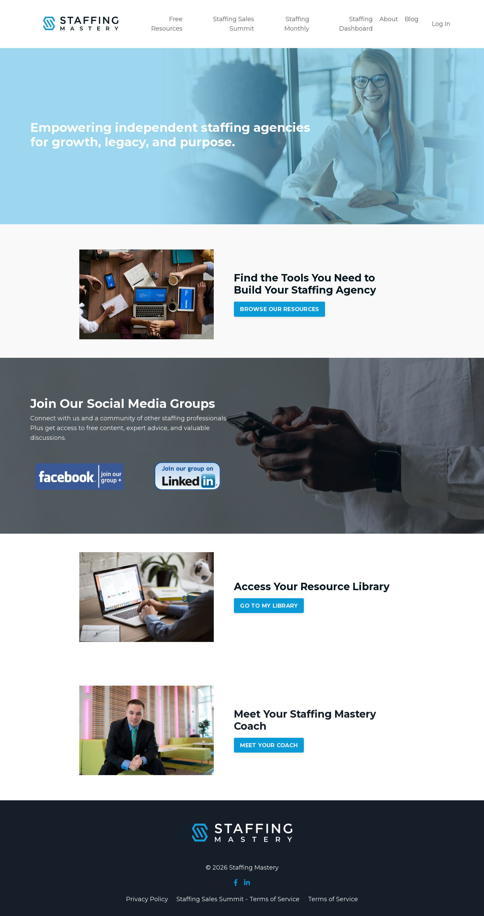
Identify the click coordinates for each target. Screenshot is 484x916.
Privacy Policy (147, 899)
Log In (441, 24)
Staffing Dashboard (356, 24)
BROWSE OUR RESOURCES (279, 309)
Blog (411, 19)
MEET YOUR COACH (269, 745)
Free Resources (167, 24)
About (388, 19)
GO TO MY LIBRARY (269, 605)
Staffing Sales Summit (233, 24)
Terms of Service (333, 899)
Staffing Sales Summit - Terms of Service (237, 899)
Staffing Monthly (296, 24)
